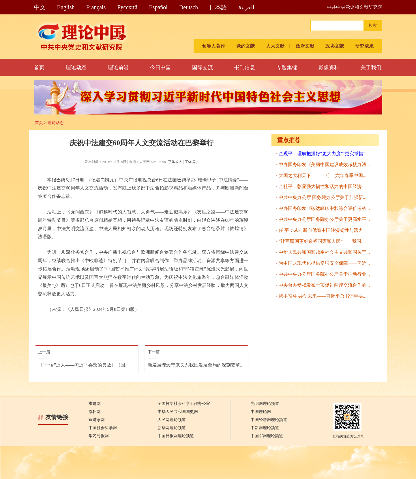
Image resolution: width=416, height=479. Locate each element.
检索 (373, 25)
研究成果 (364, 46)
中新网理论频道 (265, 428)
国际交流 (202, 67)
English (66, 7)
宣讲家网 (97, 420)
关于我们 (371, 67)
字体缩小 (191, 162)
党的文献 (245, 46)
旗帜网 (95, 412)
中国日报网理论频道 (176, 436)
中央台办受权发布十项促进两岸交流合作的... (324, 285)
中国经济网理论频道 (269, 420)
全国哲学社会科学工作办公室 (184, 403)
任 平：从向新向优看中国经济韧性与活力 (321, 230)
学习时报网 (99, 436)
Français (96, 7)
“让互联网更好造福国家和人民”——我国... (322, 241)
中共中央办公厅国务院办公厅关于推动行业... (324, 274)
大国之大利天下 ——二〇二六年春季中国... (322, 175)
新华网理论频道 (172, 428)
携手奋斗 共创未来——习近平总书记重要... (322, 296)
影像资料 (328, 67)
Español (158, 7)
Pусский (127, 7)
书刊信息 (244, 67)
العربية (246, 7)
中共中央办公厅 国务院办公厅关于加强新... (322, 197)
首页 (39, 67)
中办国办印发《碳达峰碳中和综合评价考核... (324, 208)
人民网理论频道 (172, 420)
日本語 (218, 7)
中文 (40, 7)
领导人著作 (213, 46)
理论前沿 (118, 67)
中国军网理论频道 (267, 436)
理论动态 (76, 67)
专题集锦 (286, 67)
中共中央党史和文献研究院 (354, 7)
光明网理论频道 (265, 403)
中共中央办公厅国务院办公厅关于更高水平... (324, 219)
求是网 (95, 403)
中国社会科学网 (103, 428)
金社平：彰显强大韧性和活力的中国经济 (320, 186)
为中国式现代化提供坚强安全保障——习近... (324, 263)
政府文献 (305, 46)
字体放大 (175, 162)
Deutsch (188, 7)
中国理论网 (261, 412)
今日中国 (160, 67)
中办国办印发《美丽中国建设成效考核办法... (324, 164)
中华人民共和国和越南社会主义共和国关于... (324, 252)
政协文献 (334, 46)
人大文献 (275, 46)
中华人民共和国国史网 (178, 412)
